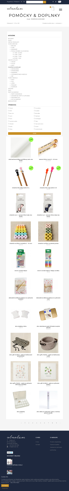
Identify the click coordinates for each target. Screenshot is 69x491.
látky (13, 83)
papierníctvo (15, 97)
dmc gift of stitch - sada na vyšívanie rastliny (48, 383)
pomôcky (14, 87)
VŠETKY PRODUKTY (13, 42)
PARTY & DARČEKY (13, 92)
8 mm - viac (17, 58)
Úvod (28, 19)
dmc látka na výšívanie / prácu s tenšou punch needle (48, 412)
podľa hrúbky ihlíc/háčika (20, 51)
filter (34, 133)
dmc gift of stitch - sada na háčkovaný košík (48, 355)
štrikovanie (15, 70)
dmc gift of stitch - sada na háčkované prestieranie (20, 355)
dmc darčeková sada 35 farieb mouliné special (48, 327)
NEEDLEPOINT (12, 101)
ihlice (13, 63)
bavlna (13, 45)
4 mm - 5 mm (17, 54)
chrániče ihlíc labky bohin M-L (20, 188)
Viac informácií (14, 482)
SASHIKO (10, 88)
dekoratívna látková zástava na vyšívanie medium (21, 298)
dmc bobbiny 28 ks (20, 326)
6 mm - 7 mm (17, 56)
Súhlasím (5, 485)
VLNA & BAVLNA (12, 44)
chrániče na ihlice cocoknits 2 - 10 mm (21, 243)
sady (12, 65)
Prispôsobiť (5, 488)
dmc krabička (21, 411)
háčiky (13, 62)
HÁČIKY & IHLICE (13, 60)
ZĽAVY (10, 40)
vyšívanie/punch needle (19, 74)
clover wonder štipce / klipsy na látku (48, 270)
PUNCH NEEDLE (13, 78)
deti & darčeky (16, 99)
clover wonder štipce (20, 270)
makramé (14, 49)
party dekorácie (16, 94)
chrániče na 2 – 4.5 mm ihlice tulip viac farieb (20, 215)
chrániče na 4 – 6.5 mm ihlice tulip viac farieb (48, 215)
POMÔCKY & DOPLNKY (14, 67)
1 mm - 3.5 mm (18, 53)
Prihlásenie (17, 1)
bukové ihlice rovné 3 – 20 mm (48, 159)
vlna (12, 47)
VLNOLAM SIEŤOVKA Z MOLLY (15, 465)
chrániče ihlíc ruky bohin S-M (48, 188)
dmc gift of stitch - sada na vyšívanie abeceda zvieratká (21, 383)
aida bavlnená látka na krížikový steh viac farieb (21, 160)
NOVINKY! (11, 38)
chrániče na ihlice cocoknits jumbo (48, 243)
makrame (14, 72)
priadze (13, 85)
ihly (12, 81)
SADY (9, 90)
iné (12, 76)
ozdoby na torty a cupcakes (20, 95)
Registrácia (10, 1)
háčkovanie (15, 69)
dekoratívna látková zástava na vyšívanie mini (48, 298)
